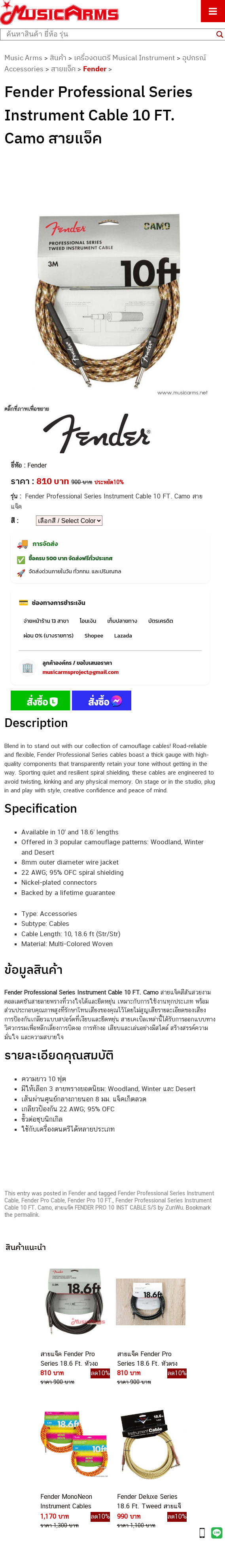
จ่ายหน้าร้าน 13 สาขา (45, 621)
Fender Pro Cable (43, 1200)
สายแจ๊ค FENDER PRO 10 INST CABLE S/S (105, 1207)
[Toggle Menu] (213, 11)
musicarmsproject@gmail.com (80, 672)
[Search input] (109, 34)
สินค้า (58, 57)
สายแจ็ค (63, 68)
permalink (26, 1215)
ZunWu (174, 1207)
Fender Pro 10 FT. (90, 1200)
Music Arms (23, 57)
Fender (94, 68)
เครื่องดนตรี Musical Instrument (124, 57)
